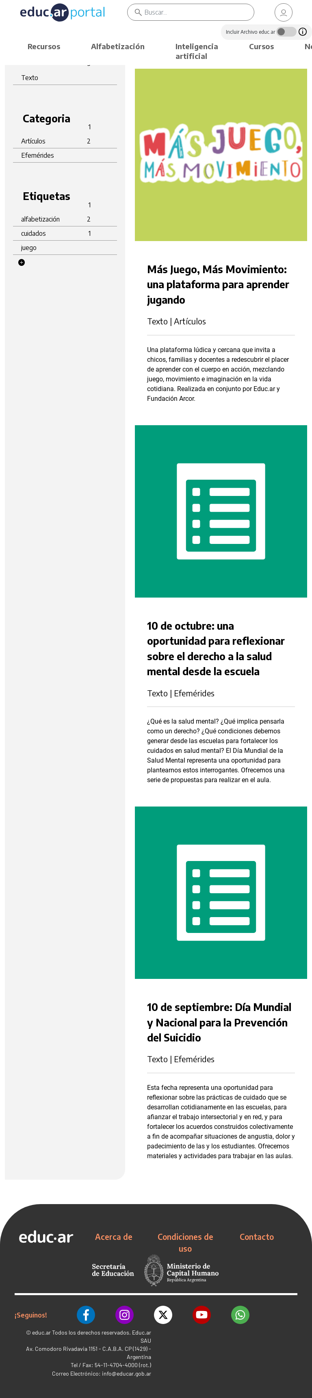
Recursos (44, 46)
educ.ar (41, 1332)
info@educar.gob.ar (126, 1373)
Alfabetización (118, 46)
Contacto (257, 1236)
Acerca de (113, 1236)
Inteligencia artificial (197, 51)
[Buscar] (199, 12)
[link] (283, 12)
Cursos (261, 46)
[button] (21, 262)
